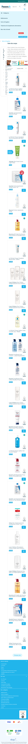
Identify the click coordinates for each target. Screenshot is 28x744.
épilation (7, 76)
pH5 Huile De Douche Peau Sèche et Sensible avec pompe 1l (17, 235)
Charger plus (17, 655)
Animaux (3, 706)
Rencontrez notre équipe (6, 687)
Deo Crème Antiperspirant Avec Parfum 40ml (17, 307)
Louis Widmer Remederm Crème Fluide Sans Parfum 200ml (16, 547)
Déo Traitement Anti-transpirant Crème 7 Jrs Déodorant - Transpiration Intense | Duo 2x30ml (16, 523)
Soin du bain (6, 92)
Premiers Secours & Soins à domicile (9, 704)
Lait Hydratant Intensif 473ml (15, 113)
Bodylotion (8, 62)
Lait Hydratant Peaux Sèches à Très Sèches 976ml (17, 499)
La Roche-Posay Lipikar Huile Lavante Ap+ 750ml (17, 331)
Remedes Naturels (5, 702)
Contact (3, 680)
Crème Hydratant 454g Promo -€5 (16, 186)
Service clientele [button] (21, 1)
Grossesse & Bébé (5, 699)
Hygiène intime (7, 84)
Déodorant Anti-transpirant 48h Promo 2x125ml (15, 644)
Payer (2, 667)
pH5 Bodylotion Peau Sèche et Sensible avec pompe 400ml (17, 475)
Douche (7, 73)
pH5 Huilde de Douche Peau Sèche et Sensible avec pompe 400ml (17, 596)
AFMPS (2, 674)
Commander (4, 663)
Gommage (8, 80)
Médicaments (4, 18)
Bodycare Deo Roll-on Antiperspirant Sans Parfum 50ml (17, 572)
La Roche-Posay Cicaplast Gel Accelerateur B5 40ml (16, 137)
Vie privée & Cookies (5, 684)
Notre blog (3, 682)
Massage (7, 87)
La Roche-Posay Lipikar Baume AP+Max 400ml (15, 89)
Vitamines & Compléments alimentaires (11, 25)
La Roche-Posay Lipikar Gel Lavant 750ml (16, 451)
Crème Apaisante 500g (16, 210)
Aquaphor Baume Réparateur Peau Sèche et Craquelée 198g (16, 427)
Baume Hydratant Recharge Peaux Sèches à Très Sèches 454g (16, 620)
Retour (2, 668)
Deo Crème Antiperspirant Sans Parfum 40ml (17, 403)
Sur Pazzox (3, 679)
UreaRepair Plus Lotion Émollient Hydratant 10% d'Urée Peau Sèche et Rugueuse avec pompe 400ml (17, 379)
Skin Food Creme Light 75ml (16, 162)
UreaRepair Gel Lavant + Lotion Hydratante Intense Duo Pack (16, 355)
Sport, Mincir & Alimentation (7, 697)
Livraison (3, 665)
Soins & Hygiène (5, 22)
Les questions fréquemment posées (9, 670)
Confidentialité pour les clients (7, 672)
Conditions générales (6, 685)
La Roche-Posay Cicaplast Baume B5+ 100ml (16, 259)
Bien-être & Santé (5, 29)
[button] (24, 93)
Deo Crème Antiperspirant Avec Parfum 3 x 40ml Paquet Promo (17, 283)
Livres (2, 707)
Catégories (5, 13)
